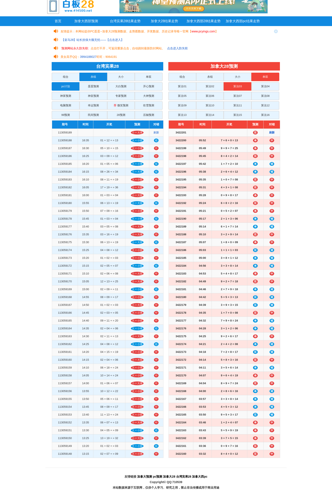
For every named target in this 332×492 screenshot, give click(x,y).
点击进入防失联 (177, 48)
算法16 (265, 114)
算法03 (237, 86)
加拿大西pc (199, 476)
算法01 (182, 86)
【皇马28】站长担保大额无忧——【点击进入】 (92, 40)
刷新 (156, 132)
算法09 (182, 105)
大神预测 (148, 95)
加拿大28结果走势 (164, 21)
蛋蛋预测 (93, 86)
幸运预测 (93, 105)
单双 (148, 76)
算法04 (265, 86)
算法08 (265, 95)
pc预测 (157, 476)
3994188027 (88, 56)
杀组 (93, 76)
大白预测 (120, 86)
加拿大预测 (144, 476)
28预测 (121, 114)
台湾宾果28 (183, 476)
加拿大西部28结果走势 (204, 21)
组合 (65, 76)
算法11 (237, 105)
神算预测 (65, 95)
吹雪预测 (148, 105)
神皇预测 (93, 95)
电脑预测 (65, 105)
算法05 (182, 95)
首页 (58, 21)
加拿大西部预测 (86, 21)
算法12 (265, 105)
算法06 (210, 95)
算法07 (237, 95)
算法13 (182, 114)
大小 (121, 76)
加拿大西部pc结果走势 (243, 21)
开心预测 (148, 86)
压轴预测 (148, 114)
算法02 (210, 86)
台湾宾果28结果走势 (125, 21)
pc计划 (65, 86)
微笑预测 (121, 105)
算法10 (210, 105)
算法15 (237, 114)
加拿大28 (169, 476)
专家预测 (120, 95)
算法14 (210, 114)
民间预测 (93, 114)
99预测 (65, 114)
